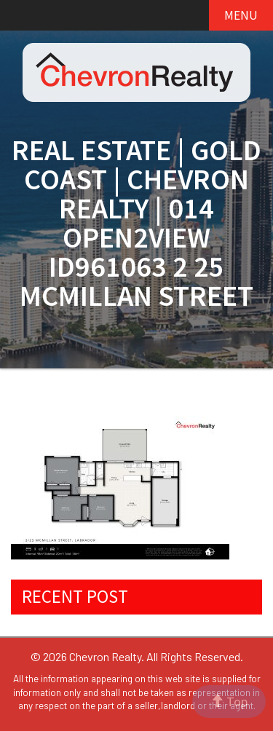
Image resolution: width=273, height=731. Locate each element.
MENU (241, 15)
